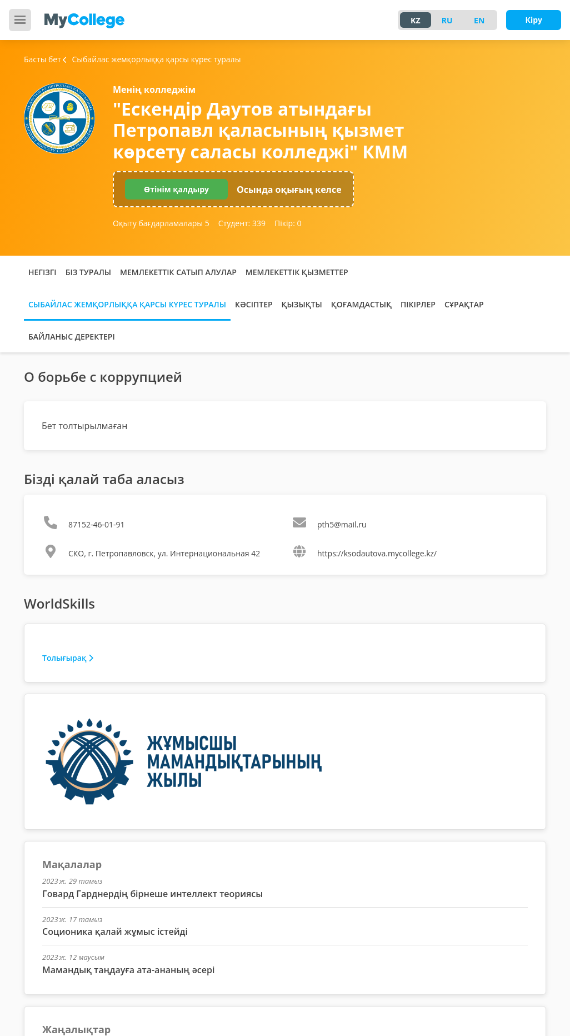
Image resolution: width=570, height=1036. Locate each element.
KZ (415, 20)
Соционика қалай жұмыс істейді (115, 931)
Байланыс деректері (71, 336)
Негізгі (42, 272)
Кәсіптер (254, 304)
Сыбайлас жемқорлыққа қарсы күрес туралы (127, 304)
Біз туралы (88, 272)
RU (447, 20)
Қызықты (302, 304)
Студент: (242, 223)
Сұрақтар (464, 304)
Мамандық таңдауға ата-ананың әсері (128, 970)
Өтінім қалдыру (176, 189)
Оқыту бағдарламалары (161, 223)
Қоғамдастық (361, 304)
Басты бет (42, 59)
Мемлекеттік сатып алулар (178, 272)
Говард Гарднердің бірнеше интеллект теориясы (152, 894)
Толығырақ (67, 658)
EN (479, 20)
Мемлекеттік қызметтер (297, 272)
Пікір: (287, 223)
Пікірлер (418, 304)
